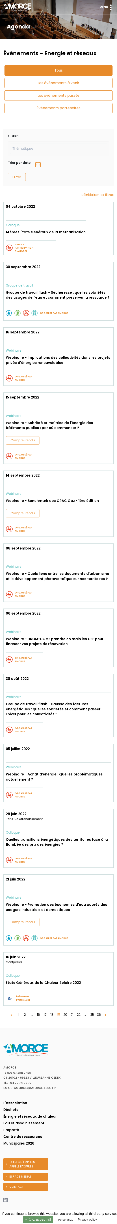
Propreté (11, 1130)
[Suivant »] (105, 1014)
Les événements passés (58, 95)
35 (92, 1014)
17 (45, 1014)
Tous (58, 70)
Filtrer (17, 177)
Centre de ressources (22, 1136)
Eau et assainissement (23, 1123)
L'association (15, 1103)
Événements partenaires (58, 108)
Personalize (65, 1219)
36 (99, 1014)
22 (78, 1014)
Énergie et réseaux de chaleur (30, 1116)
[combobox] (58, 149)
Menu (107, 7)
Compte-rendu (23, 440)
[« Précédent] (11, 1014)
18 (51, 1014)
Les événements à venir (58, 82)
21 (72, 1014)
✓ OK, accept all (38, 1219)
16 (38, 1014)
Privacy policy (87, 1219)
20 (65, 1014)
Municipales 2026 (18, 1143)
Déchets (10, 1109)
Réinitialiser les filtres (98, 195)
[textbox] (58, 149)
